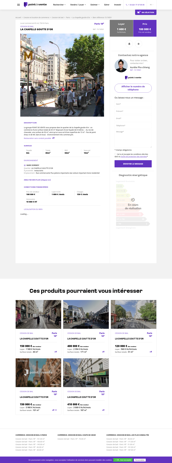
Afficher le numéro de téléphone (133, 88)
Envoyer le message (133, 164)
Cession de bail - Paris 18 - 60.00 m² (30, 450)
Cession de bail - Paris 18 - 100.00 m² (30, 441)
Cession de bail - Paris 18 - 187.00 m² (121, 450)
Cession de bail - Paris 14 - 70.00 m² (72, 439)
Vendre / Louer (77, 4)
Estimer (94, 4)
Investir (117, 4)
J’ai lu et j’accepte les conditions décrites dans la (131, 155)
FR (151, 5)
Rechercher (58, 4)
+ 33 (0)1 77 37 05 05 (136, 5)
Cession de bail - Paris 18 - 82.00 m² (30, 447)
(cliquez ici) (46, 180)
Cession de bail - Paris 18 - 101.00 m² (30, 439)
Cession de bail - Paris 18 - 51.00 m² (120, 444)
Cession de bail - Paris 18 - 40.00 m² (120, 439)
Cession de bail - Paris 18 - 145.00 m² (30, 444)
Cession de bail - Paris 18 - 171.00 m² (121, 441)
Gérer (106, 4)
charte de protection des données (134, 156)
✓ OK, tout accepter (122, 460)
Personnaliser (140, 460)
